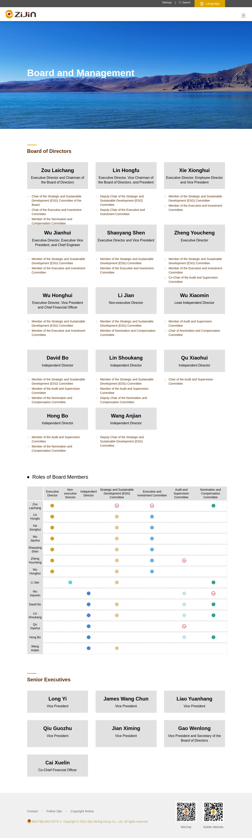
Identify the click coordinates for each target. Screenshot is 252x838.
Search (184, 2)
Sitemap (166, 2)
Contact (32, 811)
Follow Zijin (54, 811)
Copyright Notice (82, 811)
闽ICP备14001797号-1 (46, 821)
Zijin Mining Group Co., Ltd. (105, 821)
